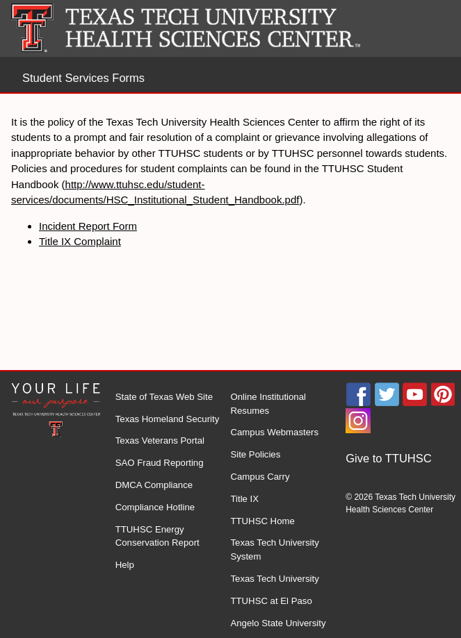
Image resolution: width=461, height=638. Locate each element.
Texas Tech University (274, 578)
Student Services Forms (83, 78)
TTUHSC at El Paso (271, 601)
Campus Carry (259, 476)
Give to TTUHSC (388, 458)
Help (124, 565)
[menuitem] (403, 458)
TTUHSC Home (262, 521)
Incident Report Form (88, 226)
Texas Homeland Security (167, 419)
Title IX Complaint (80, 241)
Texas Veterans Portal (159, 440)
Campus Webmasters (274, 432)
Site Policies (255, 454)
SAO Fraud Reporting (159, 462)
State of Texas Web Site (164, 397)
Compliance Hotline (155, 507)
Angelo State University (277, 623)
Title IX (244, 499)
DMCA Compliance (154, 485)
